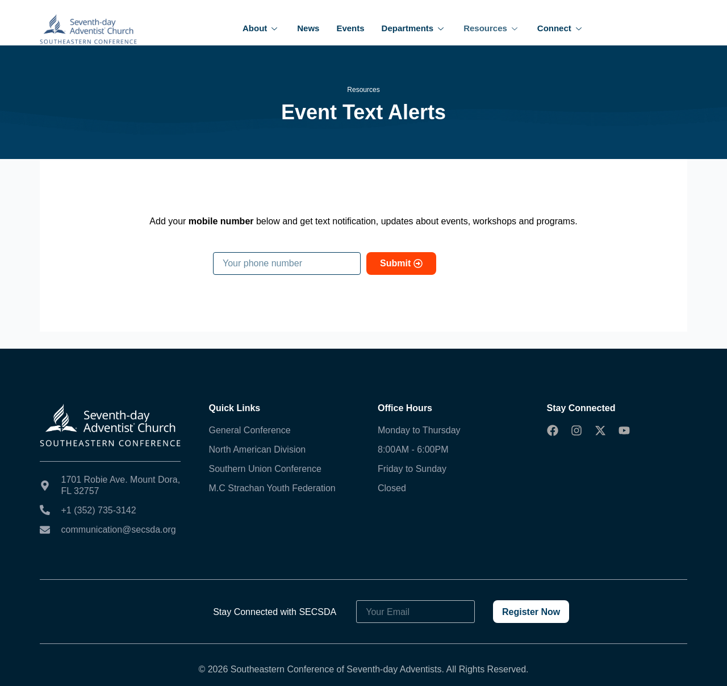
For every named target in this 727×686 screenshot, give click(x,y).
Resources (491, 28)
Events (351, 28)
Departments (414, 28)
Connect (560, 28)
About (261, 28)
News (308, 28)
